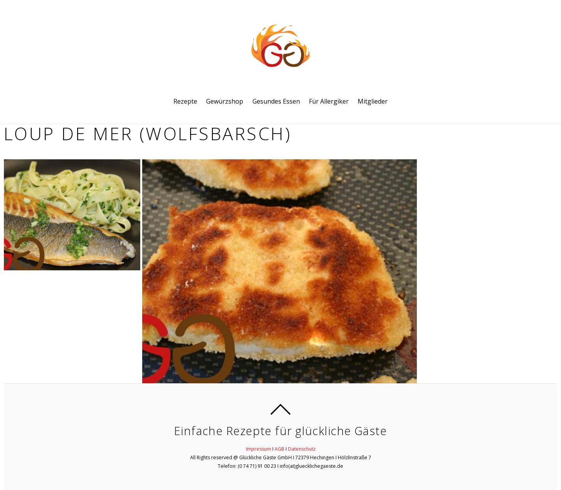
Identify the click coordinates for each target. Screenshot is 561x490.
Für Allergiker (329, 101)
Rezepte (185, 101)
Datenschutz (302, 449)
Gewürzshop (224, 101)
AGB (279, 449)
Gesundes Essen (276, 101)
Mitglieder (373, 101)
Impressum (258, 449)
